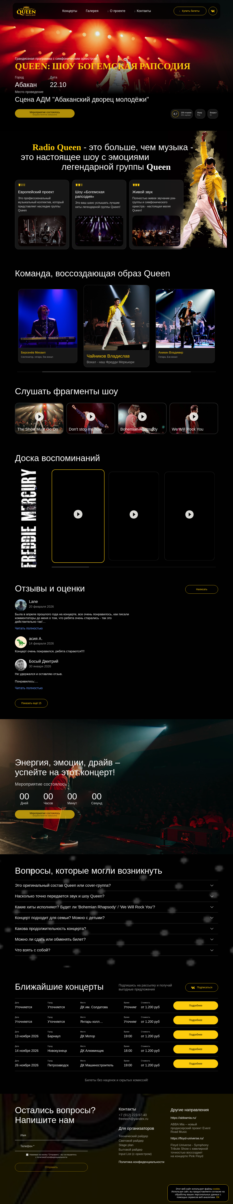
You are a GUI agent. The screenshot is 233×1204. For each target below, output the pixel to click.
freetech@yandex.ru (133, 1119)
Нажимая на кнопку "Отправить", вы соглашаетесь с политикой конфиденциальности (51, 1156)
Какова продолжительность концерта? (50, 928)
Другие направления (190, 1110)
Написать (201, 589)
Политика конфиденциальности (141, 1162)
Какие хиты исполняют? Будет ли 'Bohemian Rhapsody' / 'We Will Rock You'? (85, 907)
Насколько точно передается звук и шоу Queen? (59, 896)
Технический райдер (133, 1136)
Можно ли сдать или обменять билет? (50, 939)
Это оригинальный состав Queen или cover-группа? (63, 885)
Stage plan (126, 1145)
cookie (216, 1188)
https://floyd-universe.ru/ (187, 1138)
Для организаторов (136, 1128)
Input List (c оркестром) (135, 1154)
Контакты (144, 11)
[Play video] (39, 418)
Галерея (92, 11)
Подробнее (195, 1005)
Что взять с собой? (32, 950)
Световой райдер (131, 1140)
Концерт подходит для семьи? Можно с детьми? (60, 917)
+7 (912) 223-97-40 (133, 1115)
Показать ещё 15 (31, 703)
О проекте (117, 11)
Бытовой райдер (130, 1149)
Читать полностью (29, 628)
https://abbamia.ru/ (183, 1118)
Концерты (69, 11)
